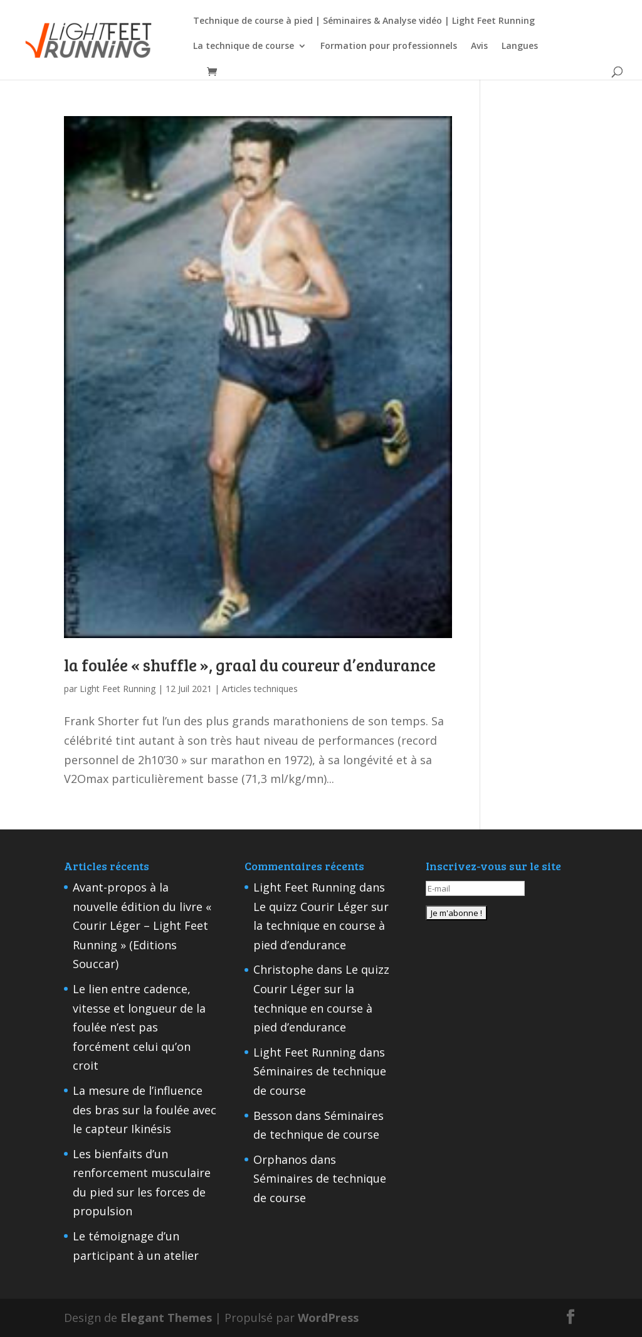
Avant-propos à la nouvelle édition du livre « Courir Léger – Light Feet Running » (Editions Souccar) (142, 925)
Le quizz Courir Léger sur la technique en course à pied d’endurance (321, 925)
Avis (479, 46)
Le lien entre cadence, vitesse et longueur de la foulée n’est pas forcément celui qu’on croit (139, 1027)
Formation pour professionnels (388, 46)
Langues (520, 46)
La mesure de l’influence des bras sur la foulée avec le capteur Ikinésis (144, 1109)
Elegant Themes (166, 1317)
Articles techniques (260, 689)
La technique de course (243, 46)
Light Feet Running (117, 689)
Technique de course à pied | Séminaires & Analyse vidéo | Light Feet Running (364, 21)
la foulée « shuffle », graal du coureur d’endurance (250, 665)
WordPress (328, 1317)
